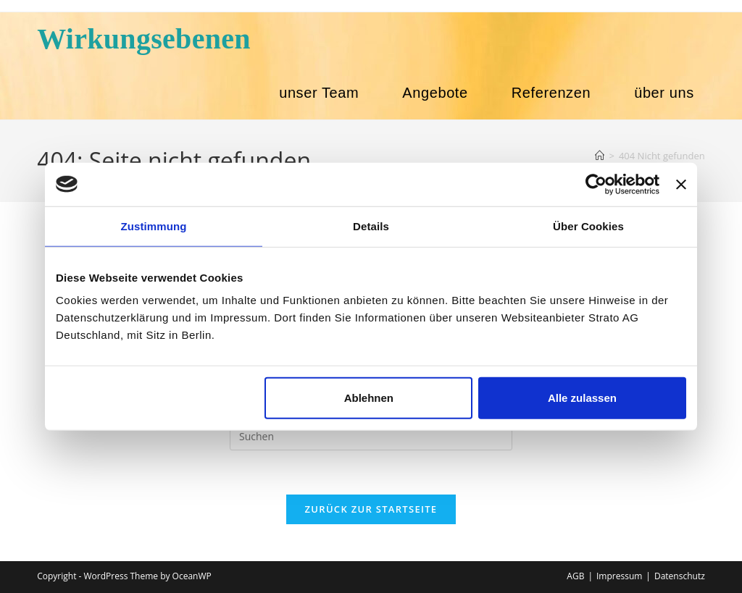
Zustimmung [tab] (154, 225)
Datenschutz (679, 576)
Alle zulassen (582, 398)
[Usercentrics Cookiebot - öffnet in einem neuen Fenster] (596, 184)
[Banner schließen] (681, 184)
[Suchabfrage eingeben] (371, 435)
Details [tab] (371, 225)
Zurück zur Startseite (371, 509)
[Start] (599, 155)
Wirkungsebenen (144, 38)
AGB (575, 576)
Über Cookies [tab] (588, 225)
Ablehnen (368, 398)
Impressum (619, 576)
